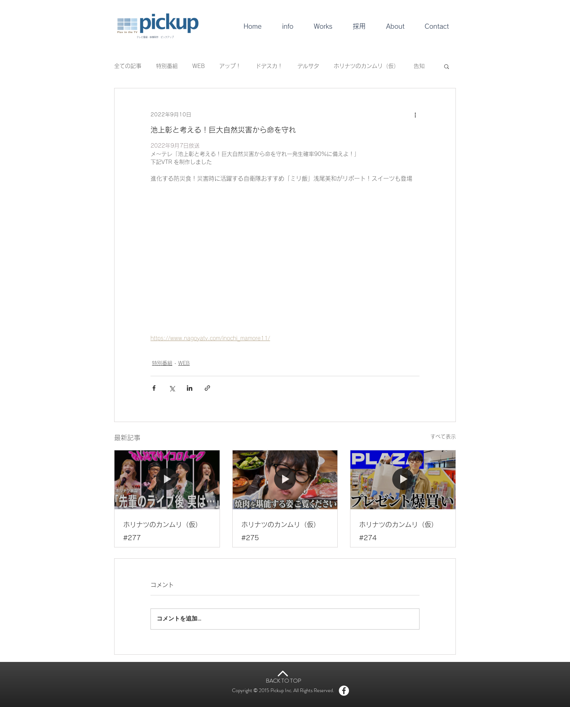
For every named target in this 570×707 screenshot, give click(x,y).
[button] (446, 66)
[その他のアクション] (415, 114)
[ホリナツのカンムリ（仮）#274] (402, 479)
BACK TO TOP (283, 680)
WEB (198, 66)
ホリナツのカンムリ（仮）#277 (162, 531)
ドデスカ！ (269, 66)
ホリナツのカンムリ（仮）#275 (280, 531)
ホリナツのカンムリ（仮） (366, 66)
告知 (419, 66)
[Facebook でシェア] (153, 388)
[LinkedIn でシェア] (189, 388)
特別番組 (167, 66)
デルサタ (308, 66)
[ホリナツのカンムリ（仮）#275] (285, 479)
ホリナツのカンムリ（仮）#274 (398, 531)
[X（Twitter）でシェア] (171, 388)
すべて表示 (443, 436)
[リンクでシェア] (207, 388)
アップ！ (230, 66)
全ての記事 (127, 66)
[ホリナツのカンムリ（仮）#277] (167, 479)
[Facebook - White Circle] (344, 691)
